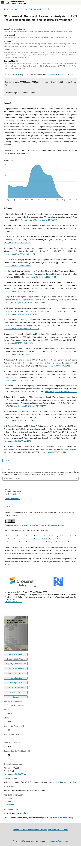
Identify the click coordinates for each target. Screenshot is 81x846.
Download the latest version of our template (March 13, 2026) (40, 829)
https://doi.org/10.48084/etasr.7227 (59, 75)
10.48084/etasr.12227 (13, 602)
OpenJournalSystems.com (58, 841)
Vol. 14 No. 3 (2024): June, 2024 (31, 9)
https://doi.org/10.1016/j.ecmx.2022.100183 (20, 291)
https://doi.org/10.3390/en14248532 (17, 354)
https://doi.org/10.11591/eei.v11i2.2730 (19, 380)
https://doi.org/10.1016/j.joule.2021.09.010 (20, 420)
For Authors (8, 802)
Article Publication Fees (15, 687)
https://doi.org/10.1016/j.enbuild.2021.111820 (21, 343)
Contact (15, 697)
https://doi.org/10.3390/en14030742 (56, 366)
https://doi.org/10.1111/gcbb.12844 (17, 266)
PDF (7, 460)
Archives (14, 9)
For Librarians (9, 805)
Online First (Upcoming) (15, 654)
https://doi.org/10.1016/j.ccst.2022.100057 (30, 303)
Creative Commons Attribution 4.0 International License (44, 525)
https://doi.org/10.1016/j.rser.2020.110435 (40, 277)
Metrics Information (12, 499)
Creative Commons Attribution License (41, 539)
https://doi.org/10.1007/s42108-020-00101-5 (20, 314)
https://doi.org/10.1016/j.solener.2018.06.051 (40, 220)
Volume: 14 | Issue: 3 (11, 75)
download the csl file (67, 782)
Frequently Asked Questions (15, 664)
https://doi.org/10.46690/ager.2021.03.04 (19, 254)
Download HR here (65, 818)
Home (6, 9)
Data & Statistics (15, 678)
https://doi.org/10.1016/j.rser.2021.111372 (30, 406)
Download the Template (15, 668)
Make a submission (15, 673)
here (25, 813)
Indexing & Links (15, 683)
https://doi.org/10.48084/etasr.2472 (17, 441)
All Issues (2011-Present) (15, 659)
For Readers (8, 799)
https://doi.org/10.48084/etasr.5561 (53, 452)
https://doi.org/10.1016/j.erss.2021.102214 (61, 392)
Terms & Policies (15, 692)
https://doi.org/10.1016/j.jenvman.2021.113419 (21, 329)
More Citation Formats (12, 479)
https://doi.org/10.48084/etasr (15, 774)
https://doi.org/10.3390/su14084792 (17, 243)
